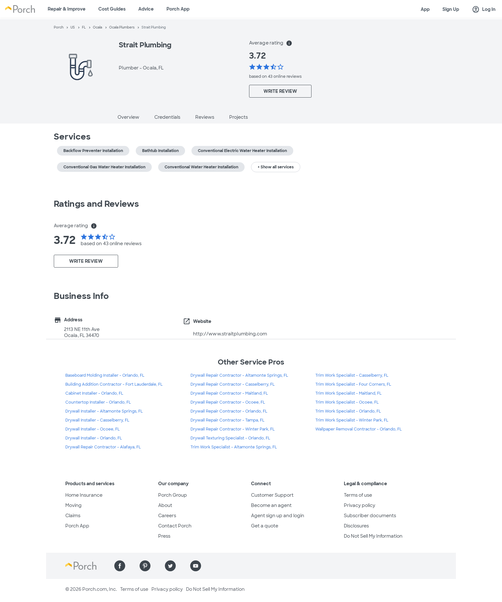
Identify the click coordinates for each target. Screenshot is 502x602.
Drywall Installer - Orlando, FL (93, 438)
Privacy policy (359, 505)
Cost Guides (111, 9)
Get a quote (264, 526)
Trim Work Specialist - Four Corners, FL (353, 384)
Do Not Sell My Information (373, 536)
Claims (72, 515)
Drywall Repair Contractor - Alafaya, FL (103, 447)
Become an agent (271, 505)
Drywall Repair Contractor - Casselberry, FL (232, 384)
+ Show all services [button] (276, 167)
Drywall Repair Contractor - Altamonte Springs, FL (239, 375)
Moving (73, 505)
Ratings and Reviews (96, 203)
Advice (146, 9)
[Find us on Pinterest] (145, 565)
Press (164, 536)
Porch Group (172, 495)
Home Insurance (83, 495)
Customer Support (272, 495)
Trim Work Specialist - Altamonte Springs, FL (233, 447)
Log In (484, 9)
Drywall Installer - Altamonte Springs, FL (104, 411)
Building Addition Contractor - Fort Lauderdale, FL (114, 384)
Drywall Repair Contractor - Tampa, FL (227, 420)
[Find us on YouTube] (195, 565)
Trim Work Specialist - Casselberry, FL (351, 375)
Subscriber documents (370, 515)
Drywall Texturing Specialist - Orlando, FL (230, 438)
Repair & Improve (66, 9)
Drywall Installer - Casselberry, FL (97, 420)
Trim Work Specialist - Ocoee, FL (347, 402)
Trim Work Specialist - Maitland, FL (348, 393)
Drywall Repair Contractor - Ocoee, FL (227, 402)
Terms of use (358, 495)
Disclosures (356, 526)
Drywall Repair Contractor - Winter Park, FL (232, 429)
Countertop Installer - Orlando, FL (98, 402)
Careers (167, 515)
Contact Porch (174, 526)
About (165, 505)
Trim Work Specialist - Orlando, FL (348, 411)
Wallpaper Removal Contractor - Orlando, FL (358, 429)
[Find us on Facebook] (119, 565)
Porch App (178, 9)
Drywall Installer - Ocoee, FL (92, 429)
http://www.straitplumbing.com (230, 334)
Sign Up (450, 9)
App (425, 9)
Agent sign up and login (277, 515)
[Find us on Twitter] (170, 565)
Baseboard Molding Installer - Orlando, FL (104, 375)
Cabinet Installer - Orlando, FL (94, 393)
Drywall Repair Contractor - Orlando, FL (228, 411)
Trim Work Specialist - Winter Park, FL (351, 420)
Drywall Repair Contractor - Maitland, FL (229, 393)
